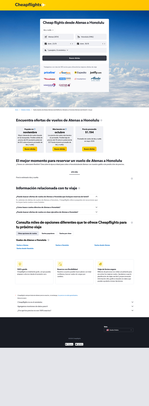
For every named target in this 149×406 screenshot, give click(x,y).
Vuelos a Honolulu (62, 245)
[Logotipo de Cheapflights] (28, 5)
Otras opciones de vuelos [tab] (27, 233)
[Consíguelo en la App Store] (79, 344)
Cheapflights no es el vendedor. (75, 302)
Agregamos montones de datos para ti (75, 306)
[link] (30, 149)
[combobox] (48, 30)
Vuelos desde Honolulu (25, 248)
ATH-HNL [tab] (74, 172)
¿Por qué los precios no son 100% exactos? (75, 310)
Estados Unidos (25, 110)
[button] (57, 43)
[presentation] (101, 120)
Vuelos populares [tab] (48, 233)
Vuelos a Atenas (22, 245)
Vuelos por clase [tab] (65, 233)
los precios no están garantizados (68, 295)
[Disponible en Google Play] (69, 344)
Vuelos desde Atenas (102, 245)
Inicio (16, 110)
